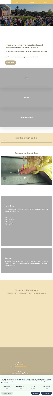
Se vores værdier (10, 62)
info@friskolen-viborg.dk (22, 366)
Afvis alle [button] (35, 393)
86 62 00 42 (22, 364)
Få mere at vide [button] (7, 393)
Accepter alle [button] (46, 393)
